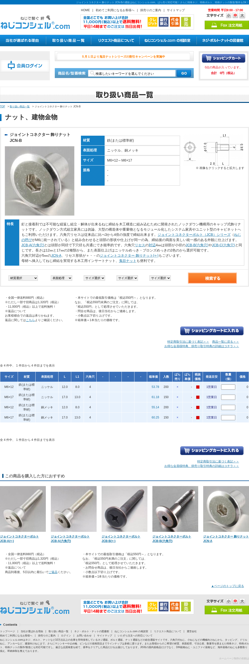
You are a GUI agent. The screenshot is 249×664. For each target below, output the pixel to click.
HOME (85, 10)
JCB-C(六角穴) (223, 245)
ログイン (66, 635)
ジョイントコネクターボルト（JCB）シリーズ (194, 235)
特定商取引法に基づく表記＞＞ (188, 341)
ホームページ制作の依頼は (234, 658)
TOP (2, 106)
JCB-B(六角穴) (197, 245)
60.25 (155, 417)
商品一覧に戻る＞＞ (225, 341)
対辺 (152, 245)
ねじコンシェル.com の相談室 (131, 631)
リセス (140, 245)
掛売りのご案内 (150, 10)
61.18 (155, 397)
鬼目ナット (127, 261)
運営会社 (192, 631)
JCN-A (56, 255)
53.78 (155, 387)
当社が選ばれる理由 (32, 631)
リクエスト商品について (167, 631)
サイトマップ (176, 10)
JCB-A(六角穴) (32, 245)
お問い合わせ (84, 635)
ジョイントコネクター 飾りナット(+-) (129, 255)
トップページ (7, 631)
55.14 (155, 407)
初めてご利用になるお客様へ (115, 10)
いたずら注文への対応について (135, 635)
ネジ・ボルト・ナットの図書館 (91, 631)
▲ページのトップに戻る (227, 586)
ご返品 (53, 572)
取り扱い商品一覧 (20, 106)
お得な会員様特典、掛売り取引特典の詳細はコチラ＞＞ (201, 346)
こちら (30, 320)
